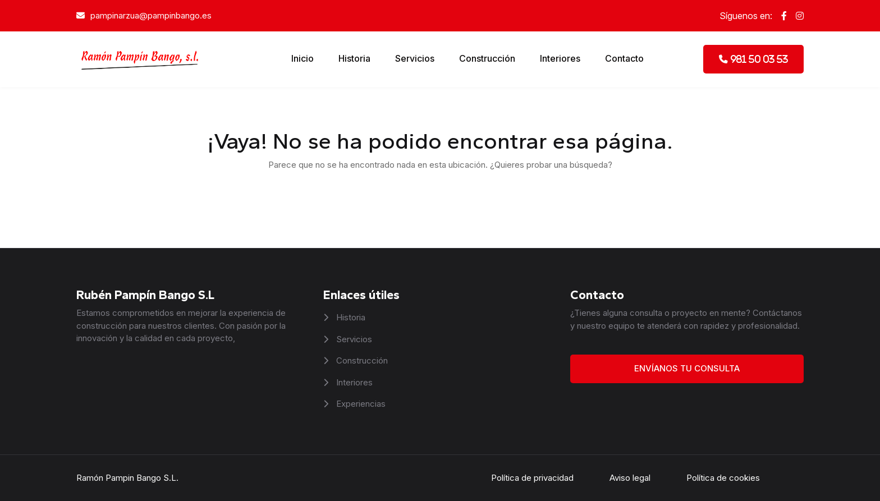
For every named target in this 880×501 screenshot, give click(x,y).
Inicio (302, 58)
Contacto (624, 58)
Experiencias (360, 403)
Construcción (487, 58)
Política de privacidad (532, 477)
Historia (354, 58)
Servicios (414, 58)
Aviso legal (629, 477)
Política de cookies (723, 477)
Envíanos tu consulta (687, 368)
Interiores (560, 58)
